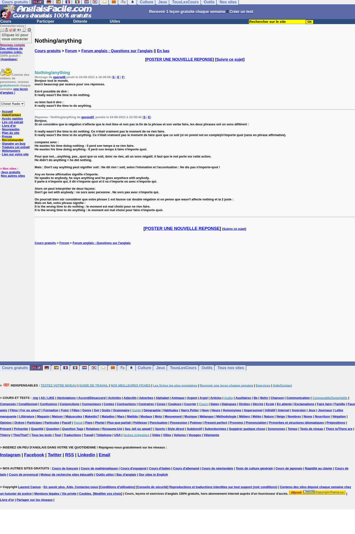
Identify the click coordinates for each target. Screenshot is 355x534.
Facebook (34, 455)
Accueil (7, 111)
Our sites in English (153, 474)
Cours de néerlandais (217, 468)
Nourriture (322, 416)
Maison (57, 416)
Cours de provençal (23, 474)
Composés (8, 404)
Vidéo (156, 435)
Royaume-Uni (112, 429)
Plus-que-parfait (119, 422)
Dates (214, 404)
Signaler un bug (13, 143)
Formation (50, 410)
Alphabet (162, 398)
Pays (88, 422)
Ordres (19, 422)
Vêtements (211, 435)
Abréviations (66, 398)
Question (52, 429)
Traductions (72, 435)
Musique (190, 416)
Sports (160, 429)
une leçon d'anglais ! (14, 90)
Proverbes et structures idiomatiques (296, 422)
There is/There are (339, 429)
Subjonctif (194, 429)
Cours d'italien (160, 468)
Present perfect (215, 422)
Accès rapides (12, 118)
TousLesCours (183, 368)
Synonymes (276, 429)
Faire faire (324, 404)
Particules (52, 422)
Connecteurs (91, 404)
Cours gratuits (48, 51)
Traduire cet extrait (16, 147)
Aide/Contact (11, 115)
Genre (86, 410)
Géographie (152, 410)
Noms (307, 416)
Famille (339, 404)
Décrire (258, 404)
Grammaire (121, 410)
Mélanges (206, 416)
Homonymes (232, 410)
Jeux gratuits (10, 172)
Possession (178, 422)
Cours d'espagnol (133, 468)
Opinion (6, 422)
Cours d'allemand (186, 468)
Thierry (5, 435)
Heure (215, 410)
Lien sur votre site (15, 154)
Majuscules (73, 416)
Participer (45, 21)
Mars (121, 416)
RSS (69, 455)
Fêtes (76, 410)
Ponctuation (158, 422)
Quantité (37, 429)
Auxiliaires (243, 398)
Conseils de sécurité (152, 487)
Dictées (244, 404)
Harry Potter (190, 410)
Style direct (175, 429)
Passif (66, 422)
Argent (192, 398)
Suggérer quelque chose (247, 429)
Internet (283, 410)
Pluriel (99, 422)
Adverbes (146, 398)
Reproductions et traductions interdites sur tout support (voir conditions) (223, 487)
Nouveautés (11, 129)
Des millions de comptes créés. (12, 48)
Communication (298, 398)
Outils (207, 368)
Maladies (108, 416)
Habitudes (170, 410)
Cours (5, 21)
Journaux (325, 410)
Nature (269, 416)
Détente (80, 21)
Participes (34, 422)
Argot (203, 398)
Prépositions (335, 422)
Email (104, 455)
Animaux (178, 398)
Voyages (194, 435)
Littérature (26, 416)
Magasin (43, 416)
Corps (161, 404)
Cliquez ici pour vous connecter (15, 37)
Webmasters (11, 151)
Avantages (8, 59)
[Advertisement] (195, 303)
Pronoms (236, 422)
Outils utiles (105, 474)
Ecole (270, 404)
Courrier (190, 404)
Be (256, 398)
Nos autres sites (13, 176)
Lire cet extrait (12, 122)
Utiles (115, 21)
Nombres (294, 416)
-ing (35, 398)
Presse (7, 136)
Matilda (132, 416)
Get (96, 410)
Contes (109, 404)
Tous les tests (41, 435)
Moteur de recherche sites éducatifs (67, 474)
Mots (158, 416)
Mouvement (173, 416)
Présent (5, 429)
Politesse (140, 422)
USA (117, 435)
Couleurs (175, 404)
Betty (264, 398)
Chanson (277, 398)
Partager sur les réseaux (35, 500)
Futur (65, 410)
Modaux (146, 416)
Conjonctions (69, 404)
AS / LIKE (48, 398)
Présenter (21, 429)
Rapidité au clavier (318, 468)
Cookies (85, 493)
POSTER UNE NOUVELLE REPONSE (179, 59)
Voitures (180, 435)
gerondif (87, 117)
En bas (163, 51)
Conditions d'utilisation (117, 487)
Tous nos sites (231, 368)
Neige (281, 416)
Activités (114, 398)
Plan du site (10, 133)
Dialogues (229, 404)
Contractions (126, 404)
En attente (284, 404)
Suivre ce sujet (229, 59)
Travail (89, 435)
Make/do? (92, 416)
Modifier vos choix (107, 493)
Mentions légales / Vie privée (55, 493)
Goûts (106, 410)
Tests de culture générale (254, 468)
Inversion (299, 410)
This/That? (21, 435)
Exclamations (304, 404)
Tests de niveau (311, 429)
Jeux (160, 368)
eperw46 (59, 77)
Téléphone (104, 435)
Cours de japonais (289, 468)
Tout (57, 435)
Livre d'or (9, 125)
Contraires (146, 404)
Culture (144, 368)
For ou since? (30, 410)
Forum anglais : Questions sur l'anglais (117, 51)
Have (205, 410)
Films (14, 410)
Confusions (48, 404)
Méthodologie (226, 416)
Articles (216, 398)
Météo (256, 416)
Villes (167, 435)
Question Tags (72, 429)
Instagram (10, 455)
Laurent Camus (29, 487)
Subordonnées (215, 429)
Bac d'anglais (126, 474)
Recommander (12, 140)
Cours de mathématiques (99, 468)
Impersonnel (253, 410)
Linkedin (86, 455)
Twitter (55, 455)
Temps (293, 429)
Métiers (244, 416)
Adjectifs (130, 398)
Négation (339, 416)
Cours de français (65, 468)
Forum (71, 51)
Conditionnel (27, 404)
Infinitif (270, 410)
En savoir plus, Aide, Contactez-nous (70, 487)
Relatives (92, 429)
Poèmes (196, 422)
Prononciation (256, 422)
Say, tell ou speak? (138, 429)
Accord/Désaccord (92, 398)
